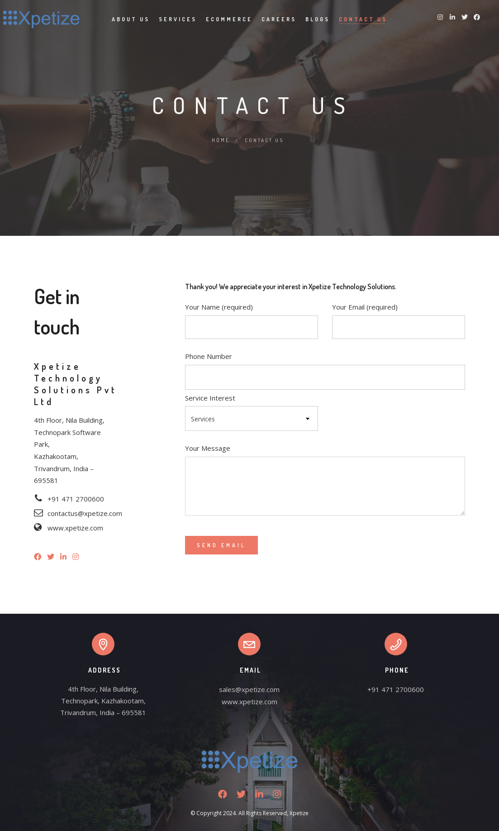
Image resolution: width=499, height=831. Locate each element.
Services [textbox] (203, 418)
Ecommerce (229, 19)
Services (178, 19)
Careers (278, 19)
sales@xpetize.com (249, 688)
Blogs (317, 19)
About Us (131, 19)
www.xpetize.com (249, 701)
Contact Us (363, 19)
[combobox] (251, 418)
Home (221, 140)
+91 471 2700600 (395, 688)
